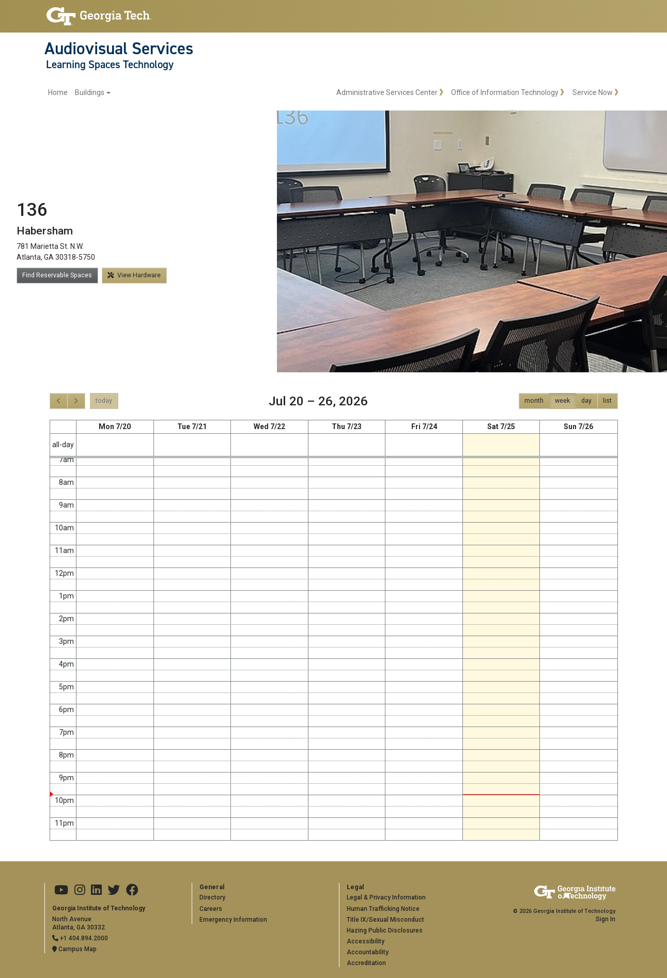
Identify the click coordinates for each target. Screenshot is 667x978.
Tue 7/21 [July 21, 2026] (192, 426)
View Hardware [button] (134, 275)
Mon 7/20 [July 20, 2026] (115, 426)
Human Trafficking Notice (383, 908)
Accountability (368, 952)
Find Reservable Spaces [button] (57, 275)
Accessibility (365, 941)
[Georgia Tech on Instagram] (79, 890)
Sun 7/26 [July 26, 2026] (578, 426)
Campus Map (74, 949)
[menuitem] (79, 93)
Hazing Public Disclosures (385, 930)
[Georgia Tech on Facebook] (132, 890)
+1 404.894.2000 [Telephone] (80, 938)
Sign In (605, 919)
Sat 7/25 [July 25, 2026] (501, 426)
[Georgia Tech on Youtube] (61, 890)
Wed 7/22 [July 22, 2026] (269, 426)
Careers (210, 908)
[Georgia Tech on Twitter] (113, 890)
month (534, 400)
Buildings (89, 92)
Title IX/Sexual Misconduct (385, 919)
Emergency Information (233, 919)
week (562, 400)
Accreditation (366, 963)
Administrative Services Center (387, 92)
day (586, 400)
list (607, 400)
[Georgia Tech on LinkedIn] (96, 890)
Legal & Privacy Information (386, 897)
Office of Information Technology (505, 92)
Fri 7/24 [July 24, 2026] (424, 426)
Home (58, 92)
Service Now (592, 92)
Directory (212, 897)
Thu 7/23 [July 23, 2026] (347, 426)
